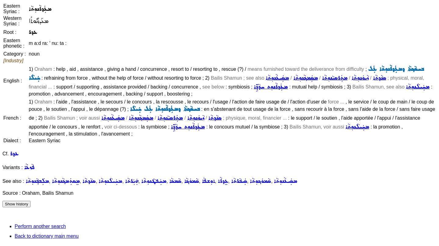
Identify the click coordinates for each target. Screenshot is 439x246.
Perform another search (40, 226)
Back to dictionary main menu (47, 236)
